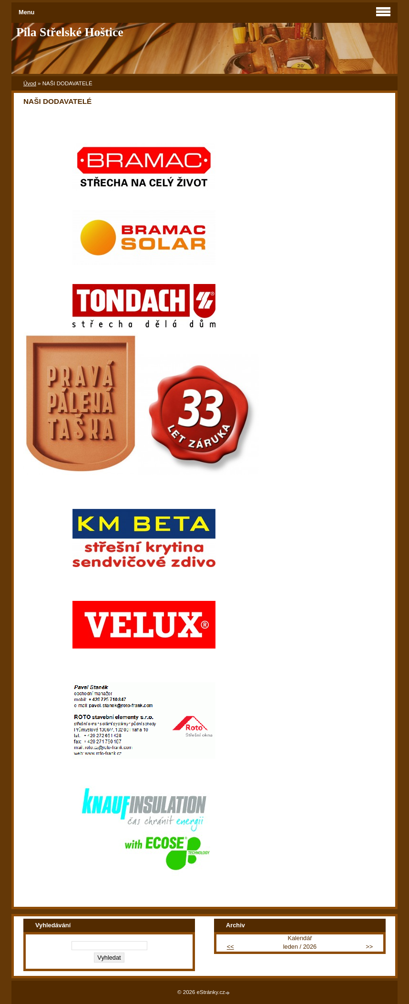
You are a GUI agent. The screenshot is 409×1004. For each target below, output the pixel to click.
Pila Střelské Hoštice (69, 32)
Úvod (29, 83)
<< (230, 946)
